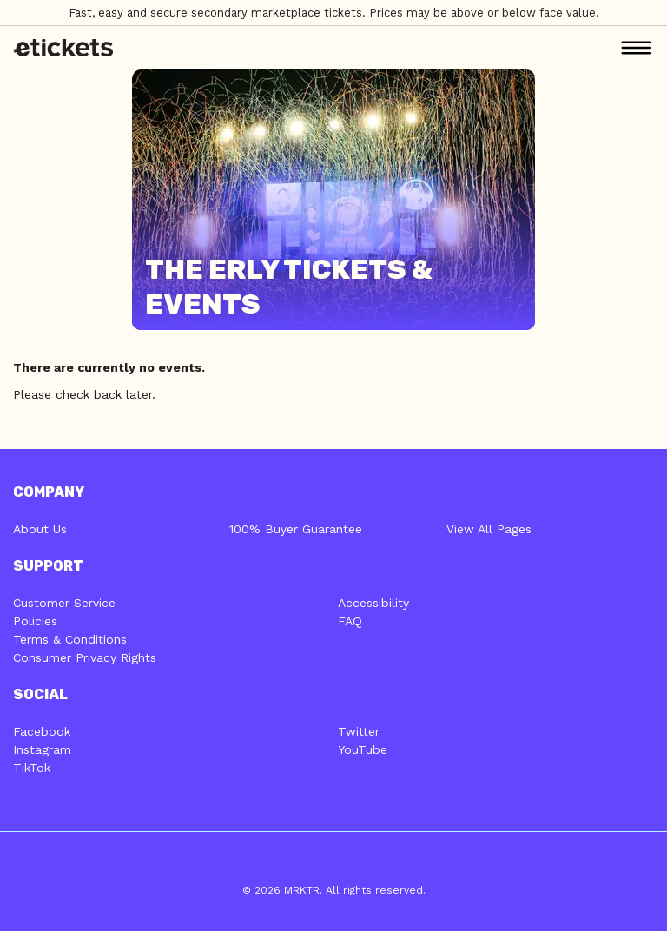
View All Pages (489, 529)
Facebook (41, 731)
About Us (40, 529)
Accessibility (373, 603)
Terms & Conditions (70, 639)
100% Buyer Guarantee (295, 529)
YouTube (362, 749)
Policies (35, 621)
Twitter (359, 731)
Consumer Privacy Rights (84, 657)
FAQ (350, 621)
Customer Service (64, 603)
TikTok (31, 768)
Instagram (42, 749)
